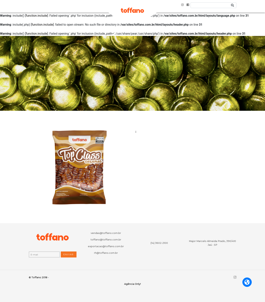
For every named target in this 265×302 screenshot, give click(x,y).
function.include (36, 15)
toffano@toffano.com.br (106, 239)
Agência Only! (132, 284)
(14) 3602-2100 (159, 243)
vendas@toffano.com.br (106, 233)
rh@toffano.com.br (106, 252)
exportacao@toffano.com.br (106, 246)
